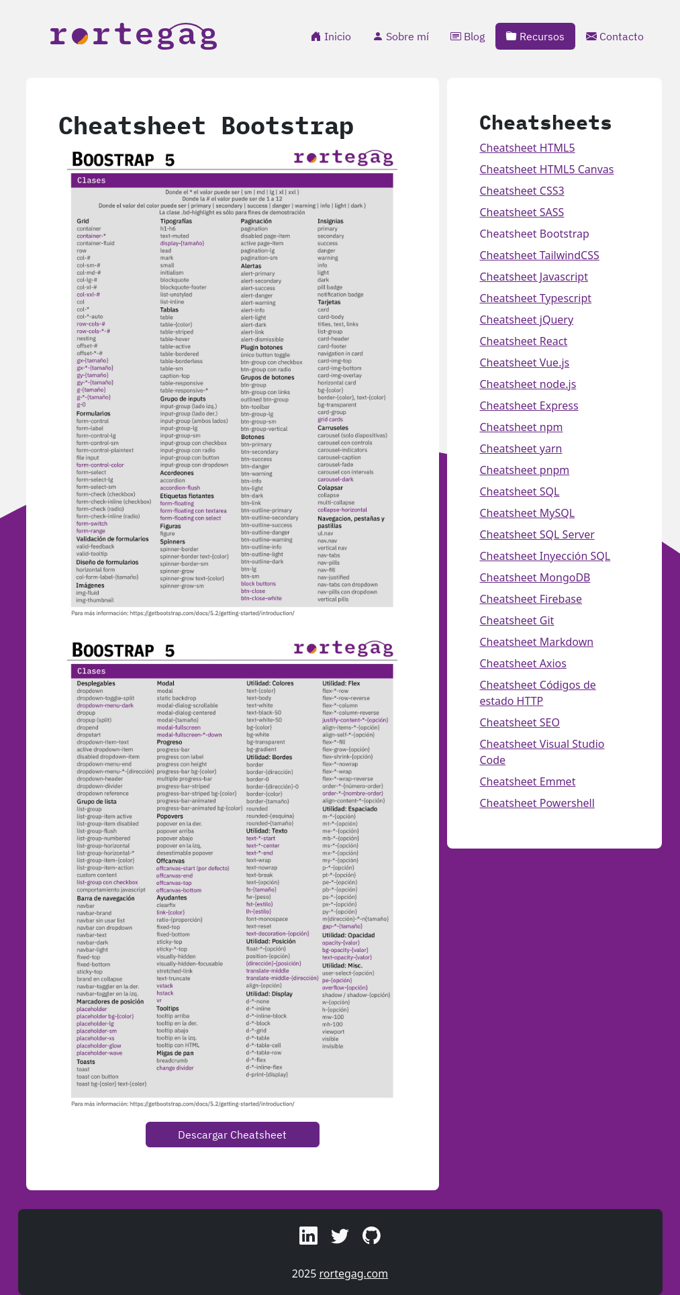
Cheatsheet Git (516, 620)
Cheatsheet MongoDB (534, 577)
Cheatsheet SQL (519, 491)
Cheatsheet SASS (521, 212)
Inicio (331, 36)
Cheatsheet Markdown (536, 641)
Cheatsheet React (523, 341)
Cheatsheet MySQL (527, 513)
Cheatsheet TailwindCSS (539, 255)
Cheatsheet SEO (519, 722)
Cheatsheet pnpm (524, 470)
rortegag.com (354, 1273)
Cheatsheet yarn (520, 448)
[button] (308, 1235)
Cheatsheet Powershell (536, 803)
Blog (467, 36)
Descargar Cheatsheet (232, 1134)
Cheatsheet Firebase (530, 598)
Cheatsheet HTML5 (527, 147)
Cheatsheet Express (528, 405)
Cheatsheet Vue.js (524, 362)
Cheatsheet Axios (522, 663)
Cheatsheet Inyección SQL (544, 555)
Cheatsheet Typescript (535, 298)
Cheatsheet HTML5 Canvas (546, 169)
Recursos (535, 36)
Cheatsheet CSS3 (521, 190)
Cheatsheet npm (521, 427)
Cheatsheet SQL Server (536, 534)
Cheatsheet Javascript (533, 276)
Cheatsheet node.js (527, 384)
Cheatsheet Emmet (527, 781)
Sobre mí (401, 36)
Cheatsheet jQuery (526, 319)
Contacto (615, 36)
